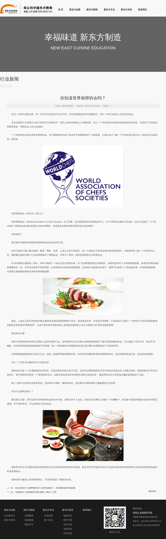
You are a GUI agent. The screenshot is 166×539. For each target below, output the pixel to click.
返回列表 (152, 491)
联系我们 (142, 9)
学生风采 (67, 533)
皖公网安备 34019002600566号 (146, 525)
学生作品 (67, 524)
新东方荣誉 (9, 520)
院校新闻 (29, 520)
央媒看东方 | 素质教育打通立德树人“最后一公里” (36, 492)
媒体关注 (29, 524)
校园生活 (67, 515)
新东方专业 (109, 9)
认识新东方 (9, 515)
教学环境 (67, 520)
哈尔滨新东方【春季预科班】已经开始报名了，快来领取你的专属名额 (45, 488)
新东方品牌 (74, 9)
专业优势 (48, 515)
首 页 (60, 9)
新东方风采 (126, 9)
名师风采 (67, 529)
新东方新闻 (92, 9)
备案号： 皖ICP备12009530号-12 (147, 521)
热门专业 (48, 520)
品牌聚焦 (29, 515)
